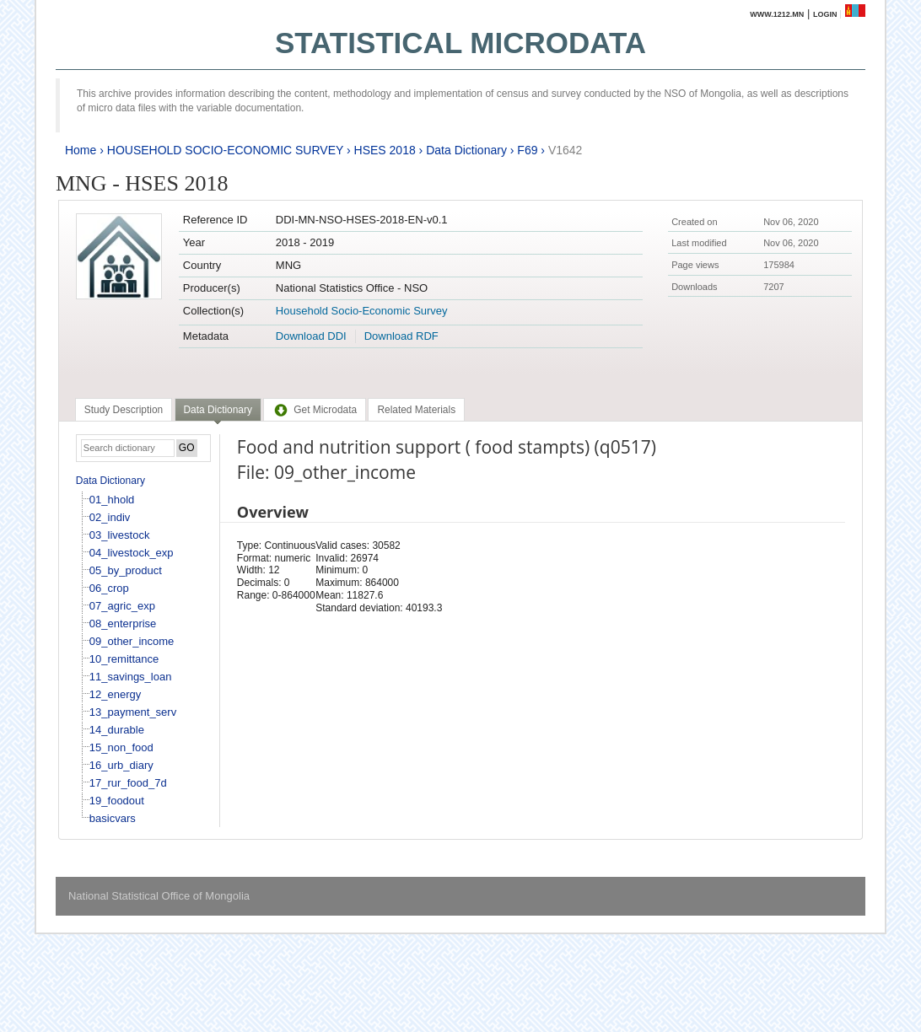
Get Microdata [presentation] (314, 410)
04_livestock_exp (131, 552)
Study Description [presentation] (123, 410)
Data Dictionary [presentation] (218, 410)
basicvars (112, 818)
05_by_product (125, 570)
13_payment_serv (132, 712)
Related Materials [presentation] (416, 410)
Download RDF (401, 336)
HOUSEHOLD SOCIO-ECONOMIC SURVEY (225, 150)
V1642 (565, 150)
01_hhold (112, 499)
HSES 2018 (385, 150)
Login (825, 14)
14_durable (116, 729)
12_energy (115, 694)
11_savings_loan (130, 676)
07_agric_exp (122, 605)
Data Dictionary (466, 150)
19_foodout (116, 800)
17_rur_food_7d (128, 783)
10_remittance (124, 659)
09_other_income (131, 641)
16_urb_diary (121, 765)
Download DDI (311, 336)
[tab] (123, 410)
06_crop (109, 588)
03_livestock (119, 535)
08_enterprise (123, 623)
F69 (527, 150)
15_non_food (121, 747)
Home (80, 150)
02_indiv (109, 517)
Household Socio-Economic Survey (362, 310)
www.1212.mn (777, 14)
